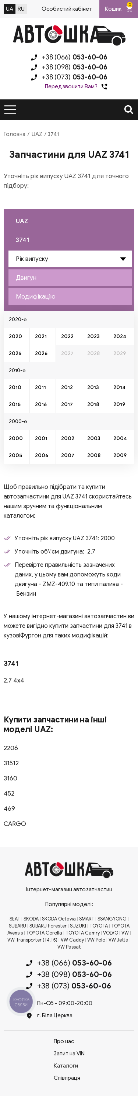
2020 (15, 336)
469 (9, 809)
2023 (93, 336)
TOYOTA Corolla (44, 933)
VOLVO (110, 933)
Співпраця (67, 1078)
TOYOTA (98, 926)
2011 (40, 387)
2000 (16, 438)
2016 (41, 404)
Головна (14, 134)
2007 (67, 455)
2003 (93, 438)
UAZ (37, 134)
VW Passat (69, 947)
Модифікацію (36, 296)
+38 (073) (74, 77)
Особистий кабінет (67, 9)
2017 (67, 404)
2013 (93, 387)
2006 (41, 455)
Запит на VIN (69, 1053)
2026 (41, 353)
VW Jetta (118, 940)
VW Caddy (72, 940)
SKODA (31, 919)
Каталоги (66, 1065)
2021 (41, 336)
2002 (67, 438)
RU (21, 9)
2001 (41, 438)
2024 (119, 336)
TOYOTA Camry (83, 933)
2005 (15, 455)
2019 (119, 404)
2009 (120, 455)
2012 (67, 387)
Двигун (26, 278)
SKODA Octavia (59, 919)
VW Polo (96, 940)
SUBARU (17, 926)
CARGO (15, 824)
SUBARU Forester (48, 926)
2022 (67, 336)
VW (125, 933)
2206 (11, 748)
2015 (15, 404)
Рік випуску (32, 259)
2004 (120, 438)
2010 (15, 387)
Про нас (64, 1041)
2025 (15, 353)
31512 (11, 763)
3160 (10, 778)
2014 (119, 387)
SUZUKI (78, 926)
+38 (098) (74, 67)
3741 (22, 240)
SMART (86, 919)
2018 (93, 404)
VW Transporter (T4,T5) (32, 940)
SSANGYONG (112, 919)
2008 (93, 455)
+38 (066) (74, 57)
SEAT (15, 919)
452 (9, 793)
